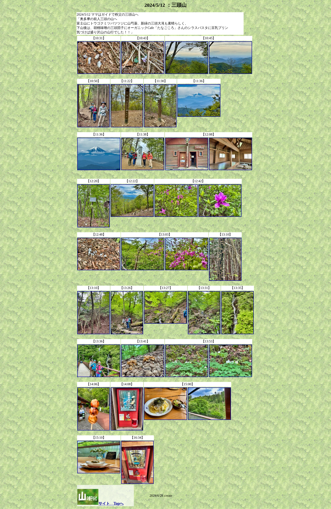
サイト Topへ (110, 503)
